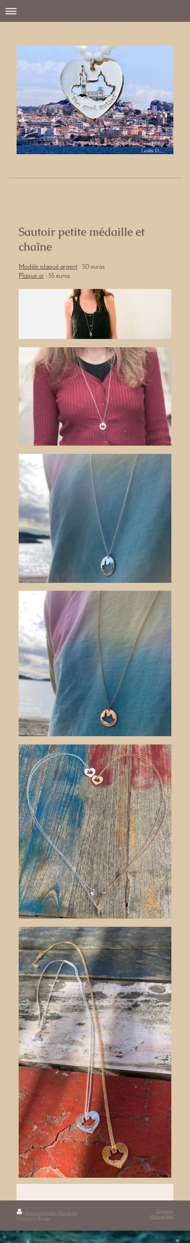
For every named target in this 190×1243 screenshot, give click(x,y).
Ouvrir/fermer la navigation (95, 11)
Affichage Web (161, 1217)
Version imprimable (37, 1213)
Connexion (164, 1211)
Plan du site (67, 1213)
